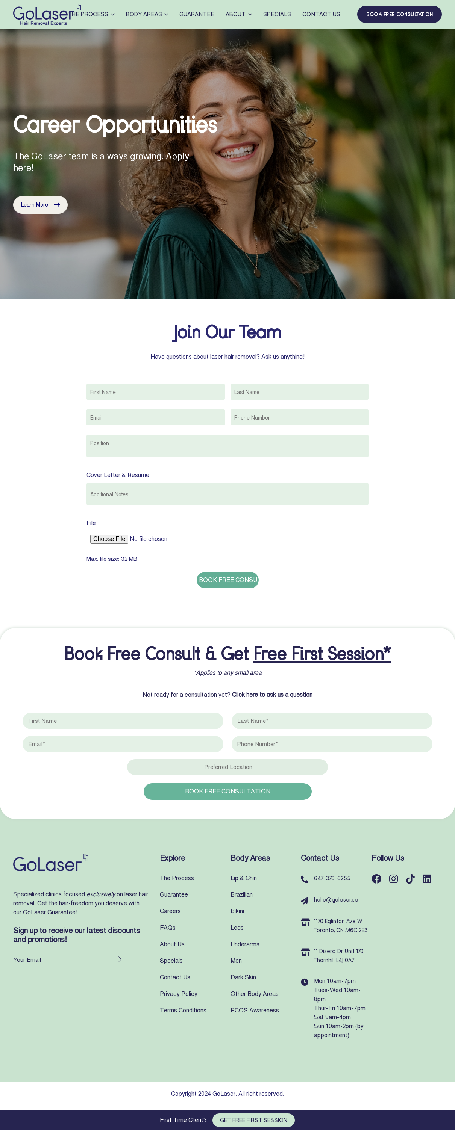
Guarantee (196, 14)
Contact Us (321, 14)
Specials (277, 14)
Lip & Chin (244, 878)
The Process (91, 14)
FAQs (168, 928)
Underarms (245, 944)
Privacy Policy (178, 994)
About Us (172, 944)
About (239, 14)
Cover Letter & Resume (117, 475)
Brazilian (242, 894)
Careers (170, 911)
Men (236, 961)
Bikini (237, 911)
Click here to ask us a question (272, 695)
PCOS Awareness (255, 1010)
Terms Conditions (183, 1010)
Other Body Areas (255, 994)
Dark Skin (243, 977)
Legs (237, 928)
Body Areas (147, 14)
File (91, 523)
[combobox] (227, 446)
